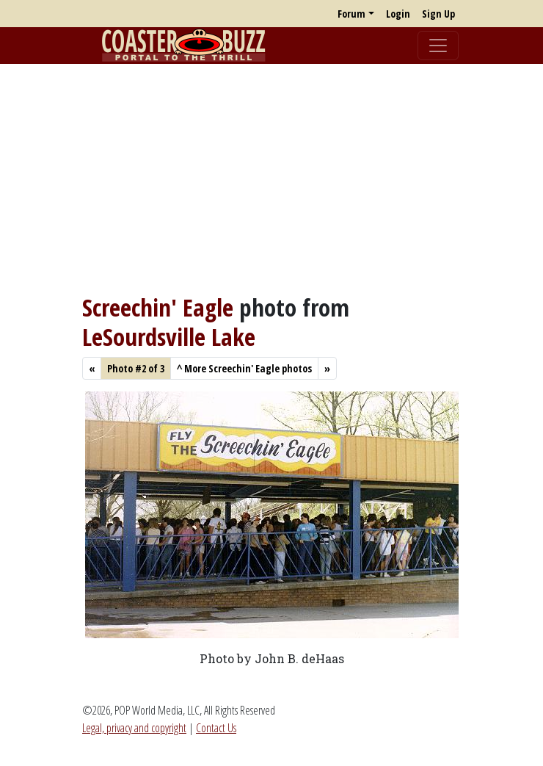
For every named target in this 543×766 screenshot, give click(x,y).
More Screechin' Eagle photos (244, 368)
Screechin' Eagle (157, 307)
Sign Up (438, 14)
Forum (351, 14)
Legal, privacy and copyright (134, 728)
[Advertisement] (271, 178)
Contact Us (216, 728)
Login (398, 14)
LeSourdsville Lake (168, 336)
